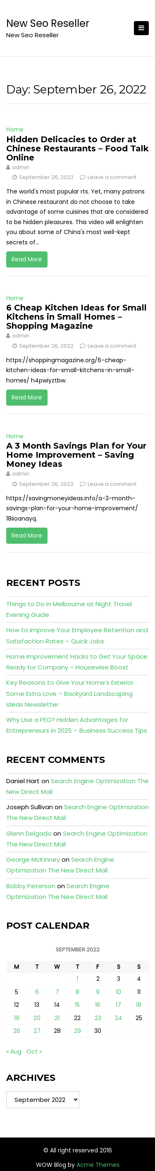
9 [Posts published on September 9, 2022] (98, 992)
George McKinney (33, 859)
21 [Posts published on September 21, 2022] (57, 1018)
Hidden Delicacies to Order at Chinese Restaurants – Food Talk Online (77, 148)
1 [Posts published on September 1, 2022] (77, 979)
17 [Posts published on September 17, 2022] (118, 1005)
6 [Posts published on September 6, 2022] (37, 992)
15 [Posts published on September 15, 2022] (77, 1005)
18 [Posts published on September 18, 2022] (138, 1005)
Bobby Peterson (30, 886)
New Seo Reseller (47, 23)
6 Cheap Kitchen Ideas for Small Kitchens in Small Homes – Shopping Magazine (76, 317)
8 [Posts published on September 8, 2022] (77, 992)
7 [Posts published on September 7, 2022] (57, 992)
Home (15, 129)
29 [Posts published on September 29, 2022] (77, 1031)
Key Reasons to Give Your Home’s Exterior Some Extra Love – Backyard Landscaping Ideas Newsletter (70, 693)
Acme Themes (97, 1165)
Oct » (34, 1051)
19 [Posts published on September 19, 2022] (16, 1018)
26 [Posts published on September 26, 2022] (16, 1031)
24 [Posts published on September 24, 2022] (118, 1018)
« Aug (13, 1051)
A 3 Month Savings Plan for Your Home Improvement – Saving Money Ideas (76, 455)
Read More (27, 259)
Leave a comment (112, 177)
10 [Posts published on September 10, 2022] (118, 992)
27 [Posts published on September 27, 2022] (37, 1031)
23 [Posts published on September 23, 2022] (98, 1018)
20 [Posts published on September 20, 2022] (37, 1018)
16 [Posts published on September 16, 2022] (97, 1005)
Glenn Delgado (29, 833)
